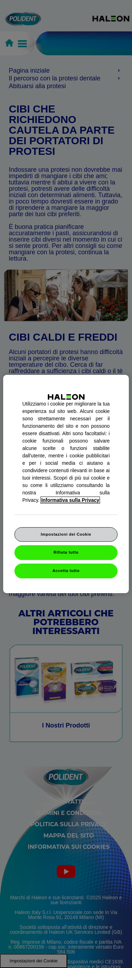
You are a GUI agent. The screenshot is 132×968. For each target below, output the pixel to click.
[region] (65, 484)
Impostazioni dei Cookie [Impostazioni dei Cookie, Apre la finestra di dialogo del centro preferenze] (66, 534)
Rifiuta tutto (66, 552)
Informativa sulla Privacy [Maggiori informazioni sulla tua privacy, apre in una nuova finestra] (70, 500)
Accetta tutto (66, 570)
